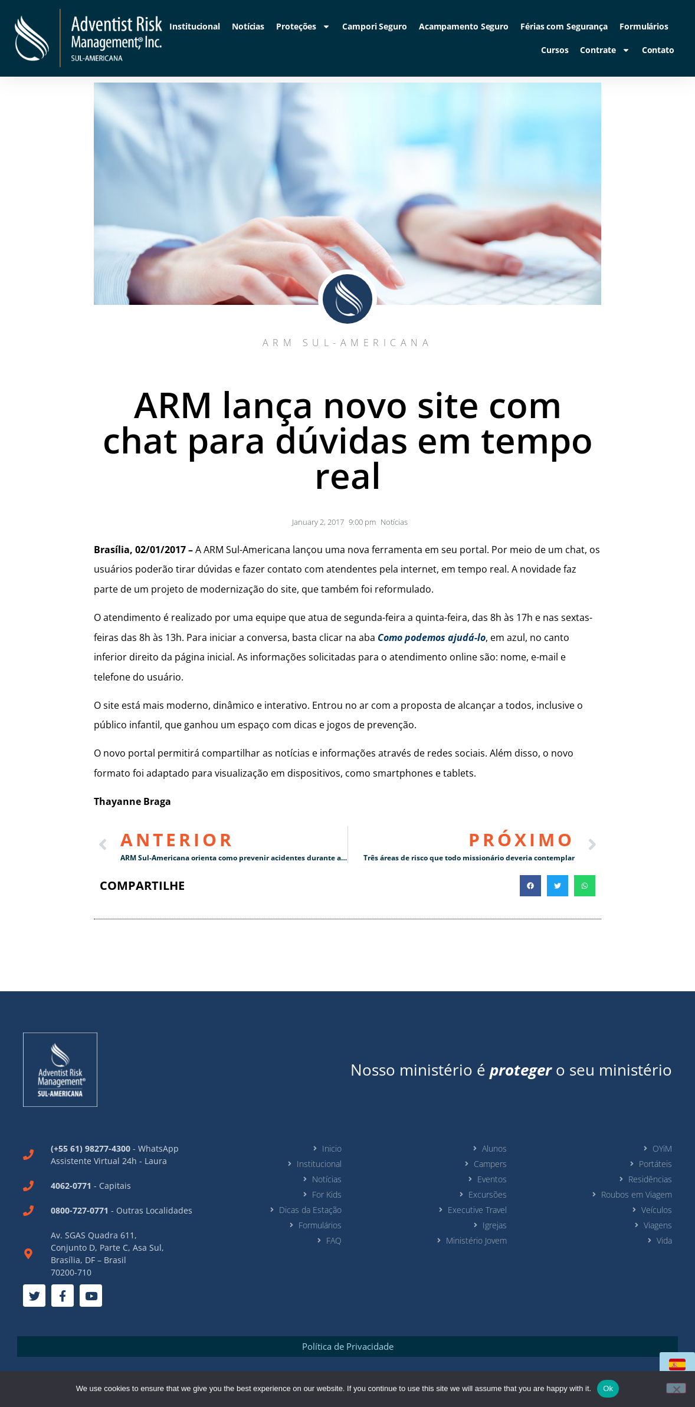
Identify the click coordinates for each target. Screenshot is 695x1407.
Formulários (643, 26)
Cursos (554, 49)
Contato (658, 49)
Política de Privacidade (348, 1346)
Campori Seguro (374, 26)
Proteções (303, 27)
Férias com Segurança (564, 26)
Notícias (248, 26)
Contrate (605, 50)
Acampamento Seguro (464, 26)
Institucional (194, 26)
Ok (608, 1388)
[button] (530, 885)
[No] (676, 1388)
